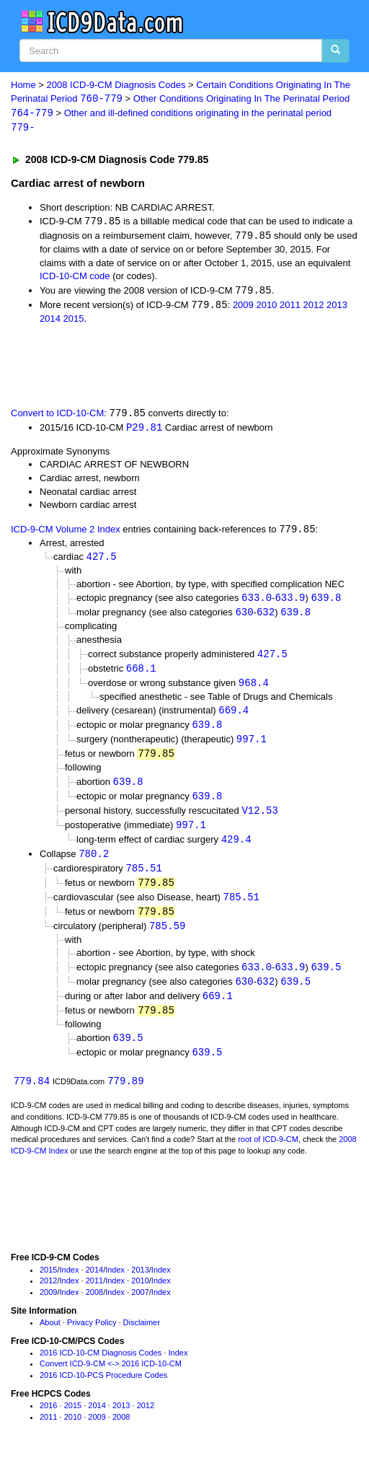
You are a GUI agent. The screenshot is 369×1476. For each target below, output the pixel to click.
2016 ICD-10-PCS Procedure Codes (103, 1390)
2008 (94, 1307)
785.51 (143, 878)
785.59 (167, 938)
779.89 (125, 1096)
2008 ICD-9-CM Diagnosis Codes (116, 84)
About (50, 1337)
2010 (266, 307)
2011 (290, 307)
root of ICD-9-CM (268, 1155)
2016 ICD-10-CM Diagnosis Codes (100, 1367)
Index (69, 1284)
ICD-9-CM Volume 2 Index (65, 533)
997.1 (251, 746)
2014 (50, 321)
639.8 (326, 603)
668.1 (141, 673)
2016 (48, 1420)
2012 (313, 307)
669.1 (218, 1009)
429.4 (236, 849)
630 (244, 617)
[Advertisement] (168, 367)
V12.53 (259, 819)
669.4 (233, 717)
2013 (336, 307)
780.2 (94, 864)
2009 (243, 307)
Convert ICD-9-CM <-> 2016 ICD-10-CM (111, 1379)
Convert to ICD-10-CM (57, 416)
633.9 (290, 603)
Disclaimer (141, 1337)
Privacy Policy (91, 1337)
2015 (73, 321)
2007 (139, 1307)
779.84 (32, 1096)
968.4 (254, 688)
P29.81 (144, 430)
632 (266, 617)
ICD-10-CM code (75, 278)
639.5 (326, 979)
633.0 (256, 603)
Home (23, 84)
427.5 (101, 561)
